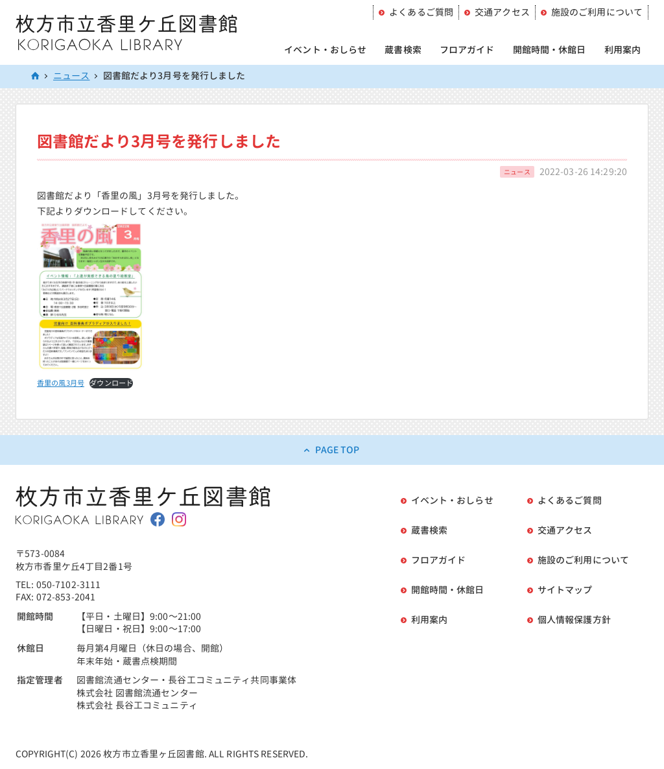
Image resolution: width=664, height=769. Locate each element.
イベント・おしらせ (325, 49)
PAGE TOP (337, 450)
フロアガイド (467, 49)
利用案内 (622, 49)
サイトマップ (565, 590)
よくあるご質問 (421, 12)
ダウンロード (111, 383)
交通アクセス (502, 12)
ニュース (71, 75)
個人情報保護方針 (574, 619)
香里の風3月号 (60, 383)
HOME (35, 76)
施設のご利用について (597, 12)
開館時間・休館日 (549, 49)
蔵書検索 (403, 49)
